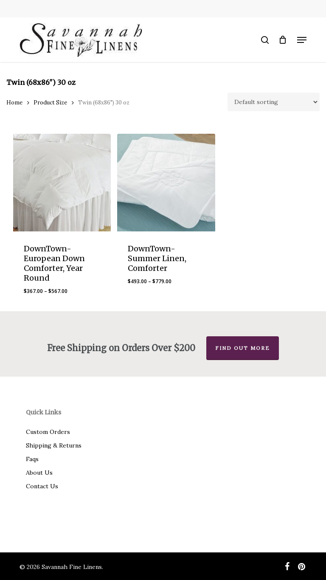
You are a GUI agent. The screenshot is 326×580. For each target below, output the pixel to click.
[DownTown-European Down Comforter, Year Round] (62, 182)
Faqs (32, 459)
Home (14, 102)
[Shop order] (274, 102)
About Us (39, 472)
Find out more (242, 348)
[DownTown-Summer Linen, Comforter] (166, 182)
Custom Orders (48, 432)
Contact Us (42, 486)
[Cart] (283, 40)
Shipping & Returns (54, 445)
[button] (301, 40)
